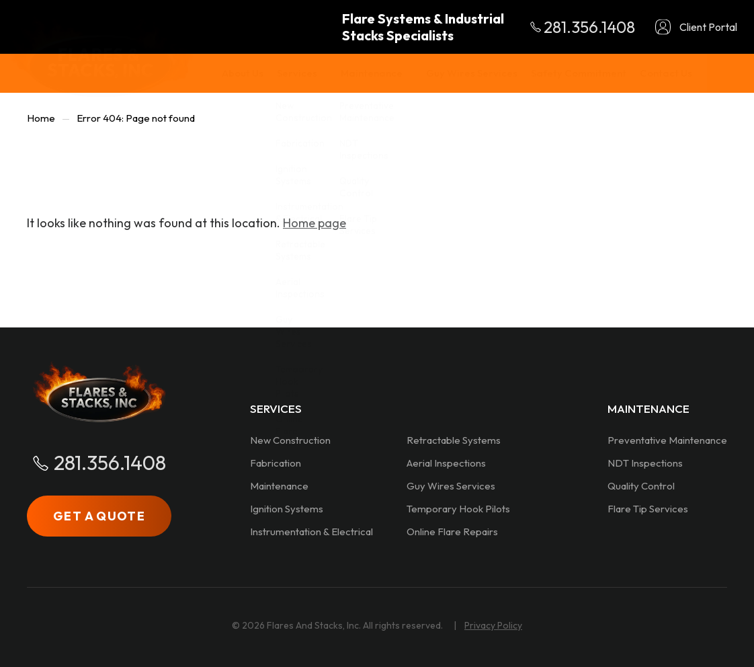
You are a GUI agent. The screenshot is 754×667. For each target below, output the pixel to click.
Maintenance (279, 485)
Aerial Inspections (446, 463)
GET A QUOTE (99, 516)
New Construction (290, 440)
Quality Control (641, 485)
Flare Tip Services (648, 508)
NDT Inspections (645, 463)
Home (41, 118)
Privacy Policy (493, 625)
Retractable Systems (454, 440)
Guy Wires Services (451, 485)
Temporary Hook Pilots (458, 508)
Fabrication (275, 463)
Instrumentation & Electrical (311, 531)
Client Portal (708, 27)
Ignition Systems (286, 508)
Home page (314, 223)
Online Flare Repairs (452, 531)
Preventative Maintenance (667, 440)
